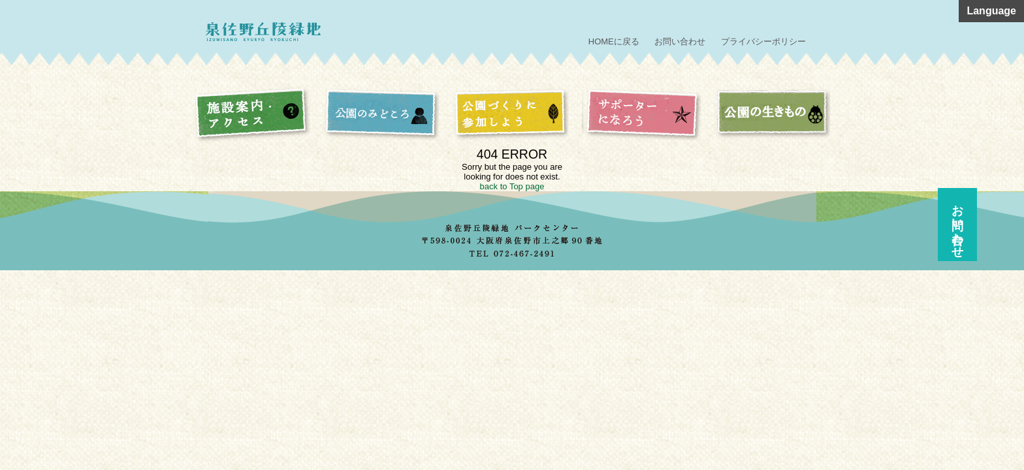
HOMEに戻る (613, 41)
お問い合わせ (679, 41)
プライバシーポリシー (763, 41)
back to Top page (512, 186)
